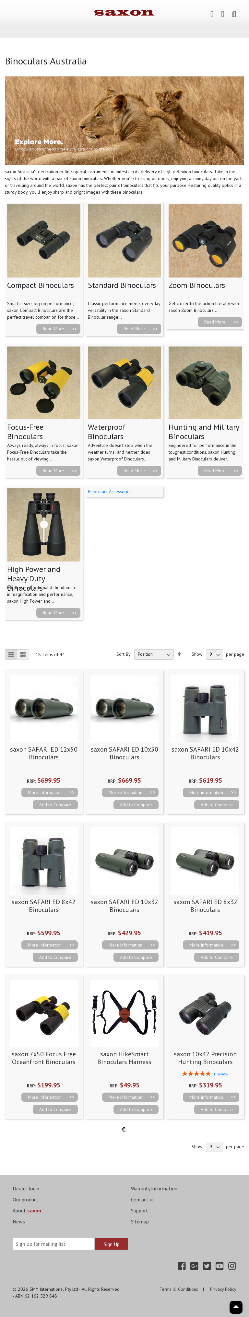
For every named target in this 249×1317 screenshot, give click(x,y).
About (27, 1210)
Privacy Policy (223, 1289)
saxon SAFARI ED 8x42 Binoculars (44, 906)
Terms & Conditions (179, 1289)
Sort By (123, 654)
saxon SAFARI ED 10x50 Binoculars (124, 753)
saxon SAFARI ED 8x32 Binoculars (205, 906)
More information (45, 792)
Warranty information (154, 1188)
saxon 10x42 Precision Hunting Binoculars (205, 1058)
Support (139, 1210)
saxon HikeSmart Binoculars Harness (124, 1058)
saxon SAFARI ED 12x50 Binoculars (43, 753)
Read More (53, 329)
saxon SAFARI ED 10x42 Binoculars (205, 753)
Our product (26, 1199)
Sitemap (140, 1221)
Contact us (143, 1199)
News (19, 1221)
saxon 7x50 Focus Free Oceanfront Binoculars (44, 1058)
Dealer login (26, 1188)
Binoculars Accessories (110, 491)
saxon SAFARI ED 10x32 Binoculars (124, 906)
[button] (55, 804)
